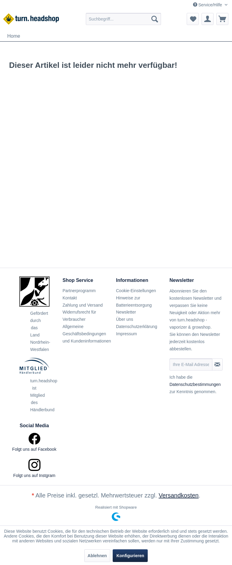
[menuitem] (123, 19)
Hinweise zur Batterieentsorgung (134, 301)
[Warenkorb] (222, 19)
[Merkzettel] (193, 19)
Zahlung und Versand (83, 305)
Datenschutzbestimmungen (195, 384)
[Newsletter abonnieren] (217, 364)
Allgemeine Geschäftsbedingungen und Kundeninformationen (87, 333)
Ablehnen (97, 555)
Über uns (124, 319)
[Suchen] (154, 19)
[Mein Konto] (207, 19)
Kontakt (70, 297)
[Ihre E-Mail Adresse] (190, 364)
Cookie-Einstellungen (136, 290)
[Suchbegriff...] (123, 19)
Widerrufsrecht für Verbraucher (79, 316)
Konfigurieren (130, 555)
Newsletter (126, 312)
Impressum (126, 333)
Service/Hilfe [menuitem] (208, 4)
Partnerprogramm (79, 290)
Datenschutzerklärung (136, 326)
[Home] (13, 36)
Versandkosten (178, 495)
